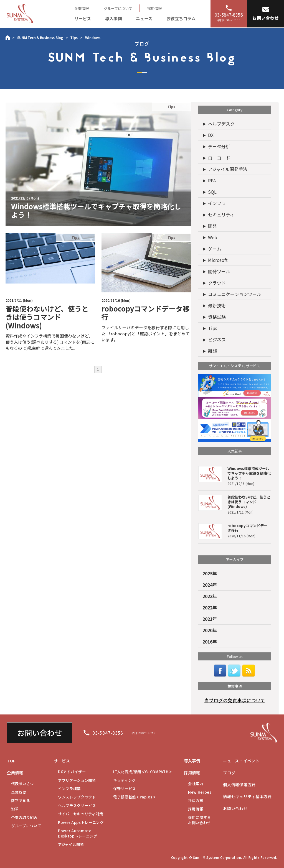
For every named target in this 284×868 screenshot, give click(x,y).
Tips (74, 37)
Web (212, 237)
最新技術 (217, 305)
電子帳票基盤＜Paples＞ (134, 797)
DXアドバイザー (72, 771)
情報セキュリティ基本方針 (247, 796)
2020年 (209, 630)
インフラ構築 (69, 788)
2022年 (209, 607)
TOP (11, 761)
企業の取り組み (24, 817)
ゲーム (214, 248)
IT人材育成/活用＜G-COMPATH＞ (142, 771)
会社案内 (195, 783)
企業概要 (18, 792)
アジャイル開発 (71, 844)
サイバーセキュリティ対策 (80, 813)
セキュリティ (221, 214)
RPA (212, 180)
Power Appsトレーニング (81, 822)
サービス (82, 18)
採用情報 (154, 8)
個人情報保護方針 (239, 784)
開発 (212, 226)
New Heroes (200, 792)
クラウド (217, 282)
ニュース (144, 18)
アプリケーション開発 (77, 780)
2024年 (209, 584)
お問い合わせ (39, 732)
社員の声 (195, 800)
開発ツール (219, 271)
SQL (212, 191)
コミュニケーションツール (234, 294)
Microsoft (218, 260)
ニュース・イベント (241, 761)
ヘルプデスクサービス (77, 805)
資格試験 (217, 316)
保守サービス (124, 788)
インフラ (217, 203)
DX (211, 135)
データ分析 (219, 146)
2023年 (209, 596)
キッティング (124, 780)
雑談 (212, 351)
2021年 (209, 619)
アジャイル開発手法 (227, 169)
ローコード (219, 157)
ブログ (229, 772)
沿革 (15, 808)
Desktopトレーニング (77, 833)
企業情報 (81, 8)
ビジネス (217, 339)
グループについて (118, 8)
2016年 (209, 641)
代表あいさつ (22, 783)
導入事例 (113, 18)
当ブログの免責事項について (234, 700)
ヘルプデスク (221, 123)
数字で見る (20, 800)
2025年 (209, 573)
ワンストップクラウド (77, 797)
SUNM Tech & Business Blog (40, 37)
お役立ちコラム (181, 18)
